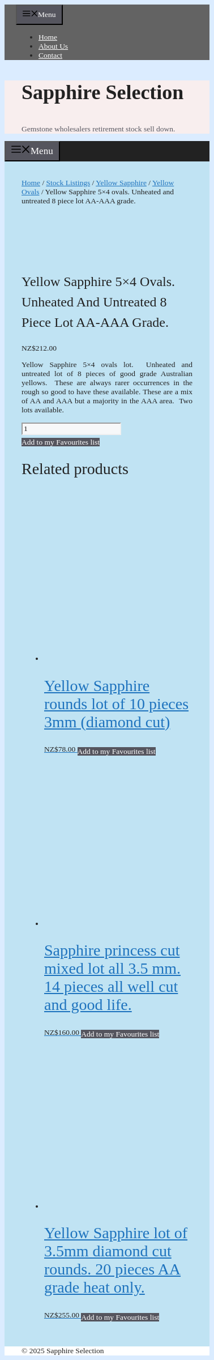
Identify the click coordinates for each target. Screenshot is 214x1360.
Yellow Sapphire (121, 182)
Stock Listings (68, 182)
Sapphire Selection (102, 92)
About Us (53, 46)
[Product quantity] (71, 429)
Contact (50, 55)
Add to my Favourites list (61, 442)
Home (47, 37)
